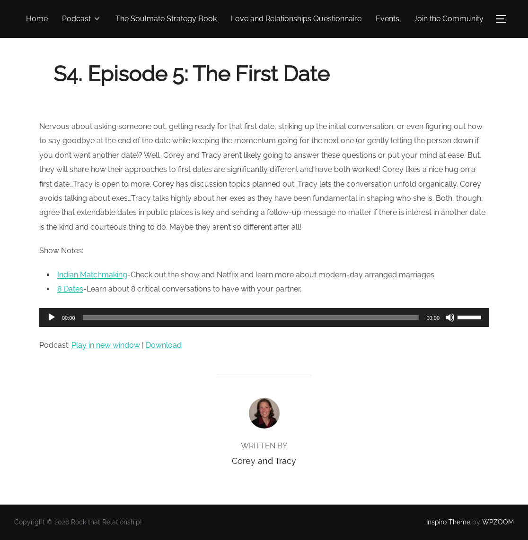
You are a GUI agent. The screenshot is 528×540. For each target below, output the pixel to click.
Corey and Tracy (264, 461)
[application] (264, 317)
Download (164, 345)
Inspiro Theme (448, 522)
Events (387, 18)
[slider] (251, 317)
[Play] (51, 317)
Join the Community (449, 18)
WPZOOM (498, 522)
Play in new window (105, 345)
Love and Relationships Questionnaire (296, 18)
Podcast (81, 18)
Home (37, 18)
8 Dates (70, 288)
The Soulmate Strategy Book (166, 18)
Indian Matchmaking (92, 274)
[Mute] (450, 317)
